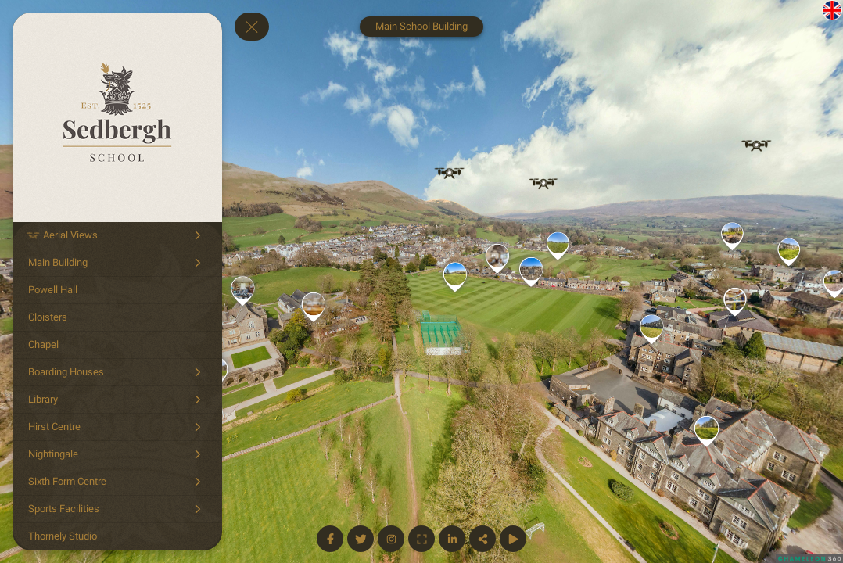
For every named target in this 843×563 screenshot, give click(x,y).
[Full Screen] (421, 538)
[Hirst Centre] (117, 427)
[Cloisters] (117, 317)
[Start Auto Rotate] (513, 538)
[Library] (117, 399)
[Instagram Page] (391, 538)
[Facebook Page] (330, 538)
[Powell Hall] (117, 290)
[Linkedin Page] (452, 538)
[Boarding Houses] (117, 372)
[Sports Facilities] (117, 509)
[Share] (482, 538)
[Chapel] (117, 345)
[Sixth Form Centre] (117, 481)
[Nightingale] (117, 454)
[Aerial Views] (117, 235)
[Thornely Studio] (117, 536)
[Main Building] (117, 262)
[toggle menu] (252, 27)
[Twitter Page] (360, 538)
